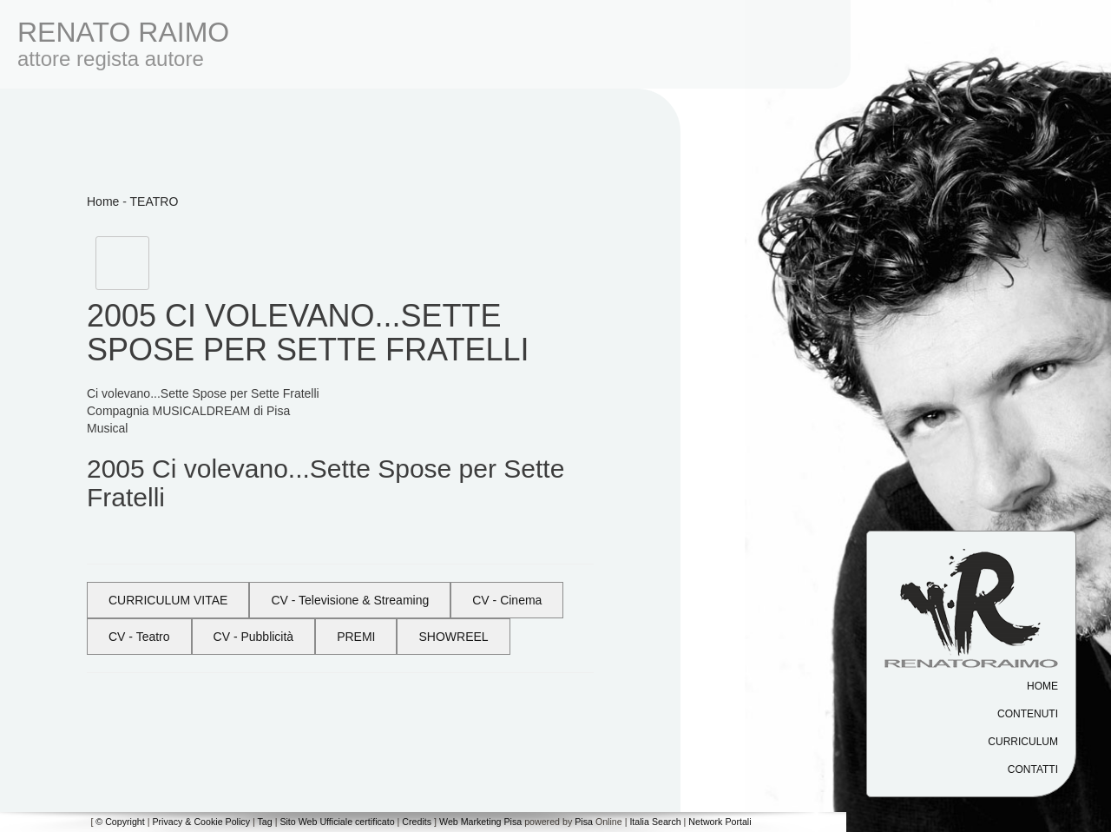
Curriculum (1023, 742)
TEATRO (154, 201)
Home (1042, 686)
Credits (416, 821)
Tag (264, 821)
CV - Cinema (507, 600)
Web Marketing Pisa (480, 821)
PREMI (356, 637)
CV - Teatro (139, 637)
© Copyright (119, 821)
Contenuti (1027, 714)
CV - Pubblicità (254, 637)
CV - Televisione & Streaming (350, 600)
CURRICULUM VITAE (167, 600)
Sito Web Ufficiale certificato (336, 821)
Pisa (584, 821)
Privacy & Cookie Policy (201, 821)
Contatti (1033, 769)
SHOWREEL (453, 637)
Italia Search (654, 821)
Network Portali (719, 821)
